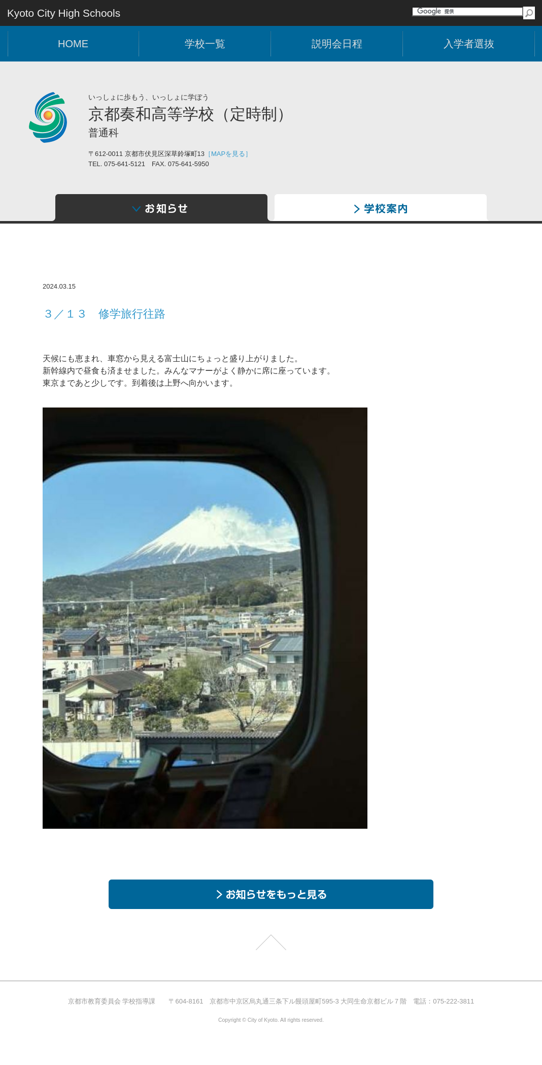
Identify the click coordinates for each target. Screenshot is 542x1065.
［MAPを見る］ (228, 154)
